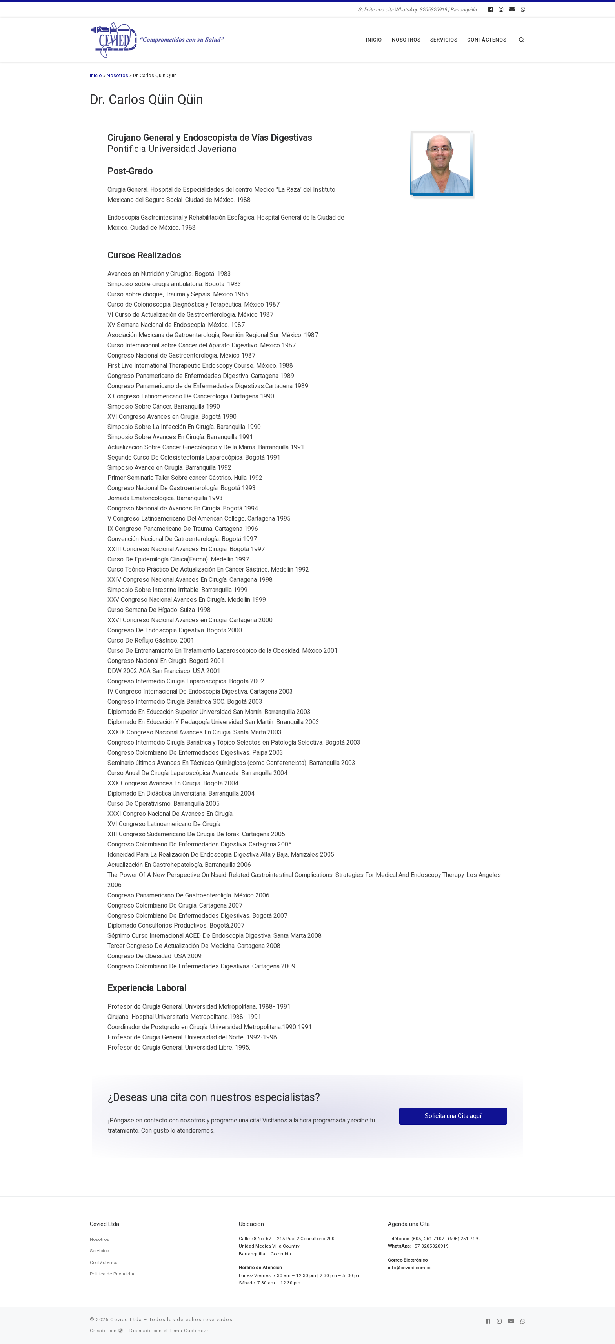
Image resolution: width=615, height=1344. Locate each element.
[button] (453, 1116)
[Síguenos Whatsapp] (523, 10)
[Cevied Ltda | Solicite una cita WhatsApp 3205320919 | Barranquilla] (158, 39)
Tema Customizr (189, 1330)
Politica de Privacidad (113, 1274)
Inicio (96, 75)
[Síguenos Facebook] (490, 10)
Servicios (99, 1250)
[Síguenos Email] (512, 10)
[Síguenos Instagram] (501, 10)
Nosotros (117, 75)
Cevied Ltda (126, 1319)
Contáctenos (103, 1262)
